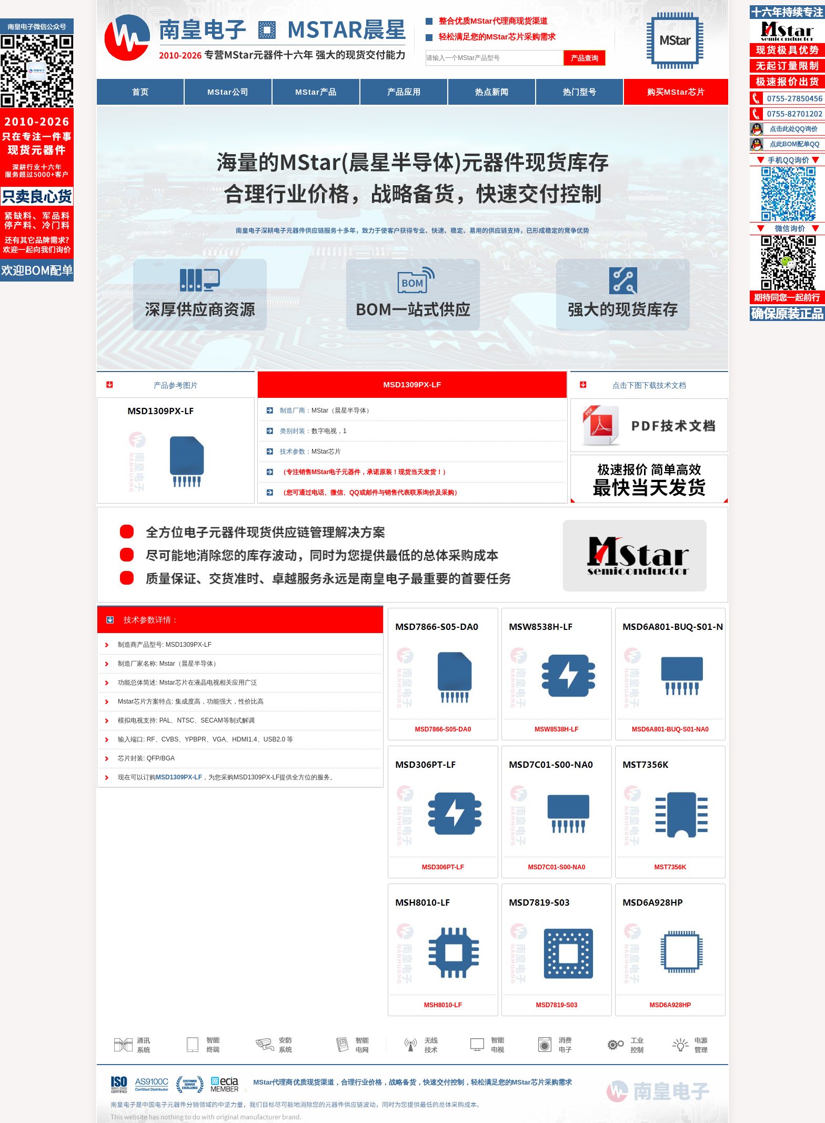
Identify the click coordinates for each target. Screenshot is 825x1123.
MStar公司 (228, 91)
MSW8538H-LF (556, 729)
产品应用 (404, 91)
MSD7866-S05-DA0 (443, 729)
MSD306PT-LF (443, 867)
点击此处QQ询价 (794, 129)
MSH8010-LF (443, 1005)
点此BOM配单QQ (795, 144)
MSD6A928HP (670, 1005)
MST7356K (671, 867)
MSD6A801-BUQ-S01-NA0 (670, 729)
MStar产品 (316, 91)
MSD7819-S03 (557, 1005)
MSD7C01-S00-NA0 (557, 867)
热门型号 (580, 91)
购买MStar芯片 (676, 91)
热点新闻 (492, 91)
